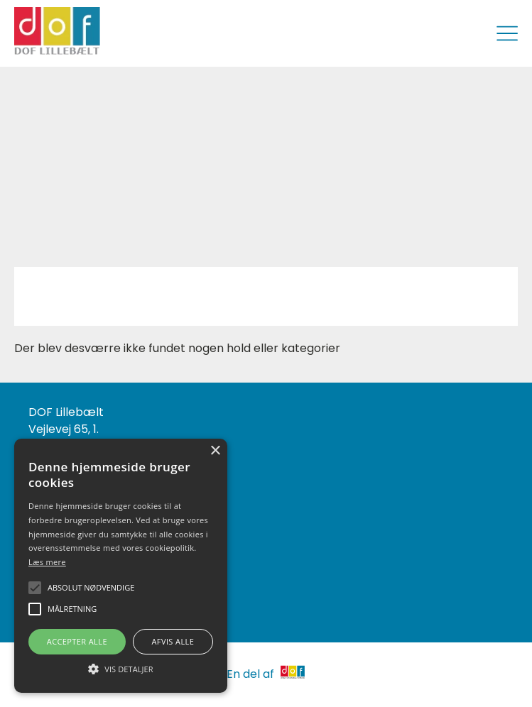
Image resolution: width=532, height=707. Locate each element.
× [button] (215, 451)
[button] (120, 668)
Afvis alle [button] (172, 641)
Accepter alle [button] (77, 641)
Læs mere (47, 562)
